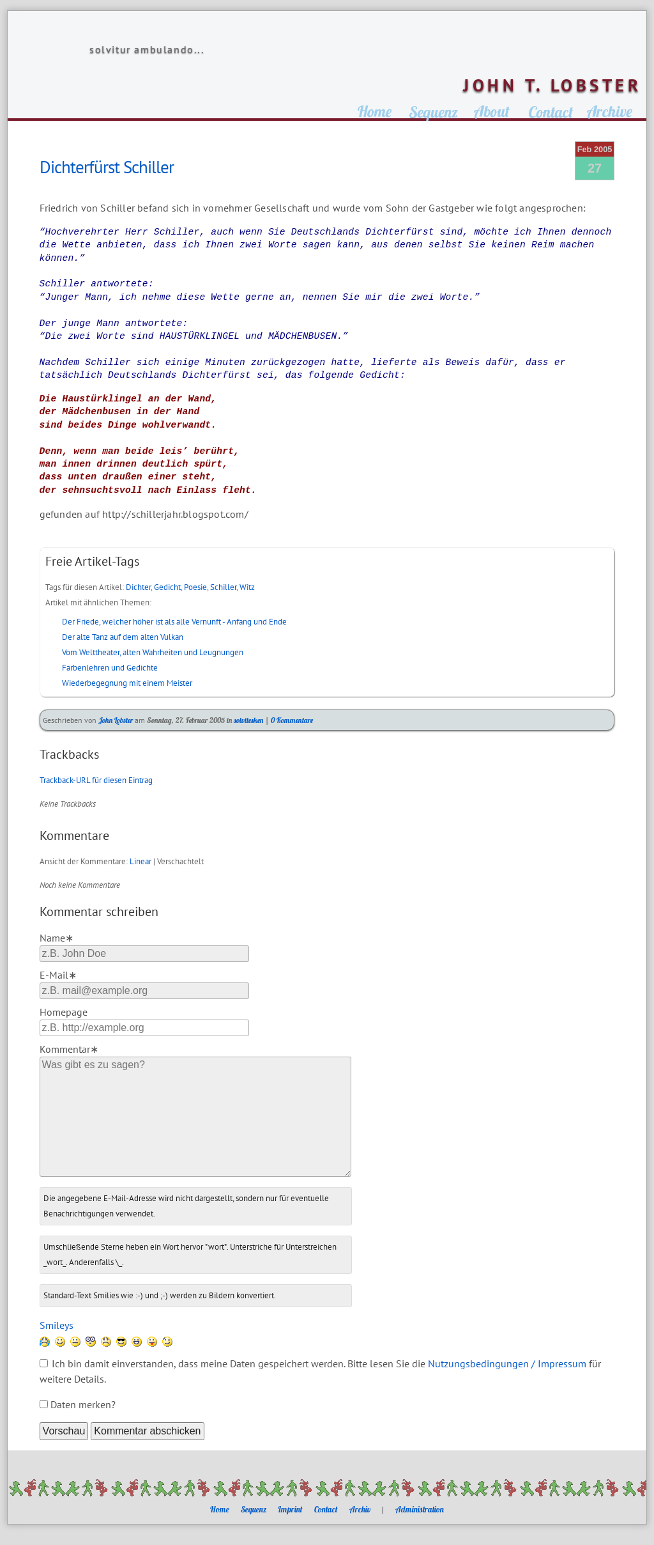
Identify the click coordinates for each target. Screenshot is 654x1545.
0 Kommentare (292, 720)
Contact (326, 1509)
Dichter (138, 587)
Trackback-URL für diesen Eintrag (96, 780)
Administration (419, 1509)
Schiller (223, 587)
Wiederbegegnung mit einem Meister (127, 683)
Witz (247, 587)
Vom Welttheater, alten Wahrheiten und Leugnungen (152, 652)
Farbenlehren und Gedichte (110, 667)
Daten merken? (83, 1404)
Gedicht (167, 587)
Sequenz (253, 1509)
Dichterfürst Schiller (107, 166)
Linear (140, 861)
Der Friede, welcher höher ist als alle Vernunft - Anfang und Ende (174, 621)
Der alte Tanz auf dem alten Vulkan (122, 637)
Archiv (359, 1509)
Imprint (290, 1509)
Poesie (195, 587)
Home (219, 1509)
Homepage (63, 1011)
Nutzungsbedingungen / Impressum (507, 1363)
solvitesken (248, 720)
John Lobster (115, 720)
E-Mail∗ (58, 974)
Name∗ (56, 937)
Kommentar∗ (69, 1049)
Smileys (56, 1325)
